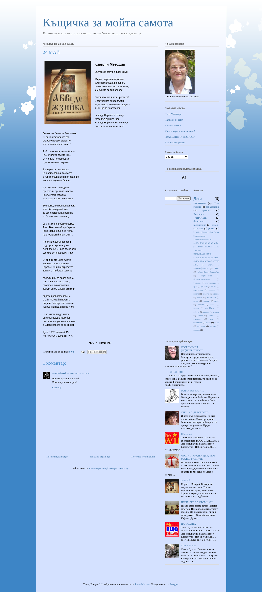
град (195, 286)
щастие (197, 330)
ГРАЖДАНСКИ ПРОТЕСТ (180, 136)
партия (201, 304)
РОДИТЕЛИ (206, 276)
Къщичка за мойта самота (108, 22)
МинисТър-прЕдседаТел (208, 272)
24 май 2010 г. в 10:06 (78, 373)
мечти (199, 297)
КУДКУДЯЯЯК (175, 371)
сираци (216, 312)
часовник (201, 326)
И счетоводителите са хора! (180, 131)
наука (196, 301)
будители (198, 221)
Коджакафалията (201, 268)
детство (204, 286)
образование (212, 206)
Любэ (216, 268)
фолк (208, 323)
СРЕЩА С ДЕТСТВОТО (194, 412)
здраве (212, 290)
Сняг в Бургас (188, 545)
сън (212, 319)
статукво (197, 319)
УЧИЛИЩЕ (200, 217)
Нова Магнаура (173, 113)
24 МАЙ (185, 480)
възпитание (200, 224)
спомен (212, 315)
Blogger (174, 584)
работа (196, 312)
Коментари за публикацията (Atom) (108, 468)
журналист (198, 290)
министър (211, 297)
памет (216, 301)
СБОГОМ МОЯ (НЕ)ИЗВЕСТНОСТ (192, 349)
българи (197, 283)
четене (213, 326)
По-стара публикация (143, 456)
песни (196, 308)
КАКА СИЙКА (173, 125)
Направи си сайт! (174, 119)
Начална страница (100, 456)
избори (215, 224)
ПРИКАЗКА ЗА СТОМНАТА (197, 502)
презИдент (210, 308)
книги (196, 294)
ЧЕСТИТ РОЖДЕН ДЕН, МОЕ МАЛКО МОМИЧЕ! (198, 457)
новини (206, 301)
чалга (216, 323)
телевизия (198, 323)
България (199, 214)
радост (206, 312)
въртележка (210, 283)
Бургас (211, 265)
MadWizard (59, 373)
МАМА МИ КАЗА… (192, 390)
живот (213, 286)
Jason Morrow (142, 584)
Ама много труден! (175, 142)
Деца (198, 198)
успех (200, 228)
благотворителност (202, 279)
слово (200, 315)
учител (212, 228)
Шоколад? (186, 433)
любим (216, 294)
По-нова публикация (57, 456)
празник (206, 210)
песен (212, 304)
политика (200, 203)
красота (205, 294)
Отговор (56, 387)
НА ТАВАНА (188, 523)
